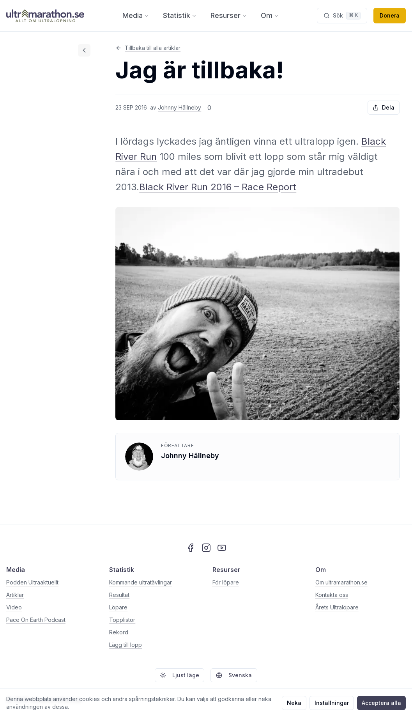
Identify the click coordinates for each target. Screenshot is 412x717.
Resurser (228, 15)
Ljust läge (179, 675)
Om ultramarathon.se (341, 582)
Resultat (119, 594)
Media (135, 15)
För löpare (225, 582)
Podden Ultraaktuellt (32, 582)
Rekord (118, 632)
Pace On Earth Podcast (35, 619)
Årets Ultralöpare (337, 607)
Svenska (234, 675)
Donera (390, 15)
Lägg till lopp (125, 644)
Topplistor (122, 619)
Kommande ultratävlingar (140, 582)
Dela (383, 107)
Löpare (118, 607)
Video (14, 607)
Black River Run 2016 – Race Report (217, 187)
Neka (294, 702)
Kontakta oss (331, 594)
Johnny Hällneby (179, 107)
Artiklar (15, 594)
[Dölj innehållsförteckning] (84, 50)
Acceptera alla (381, 702)
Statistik (179, 15)
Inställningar (332, 702)
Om (270, 15)
